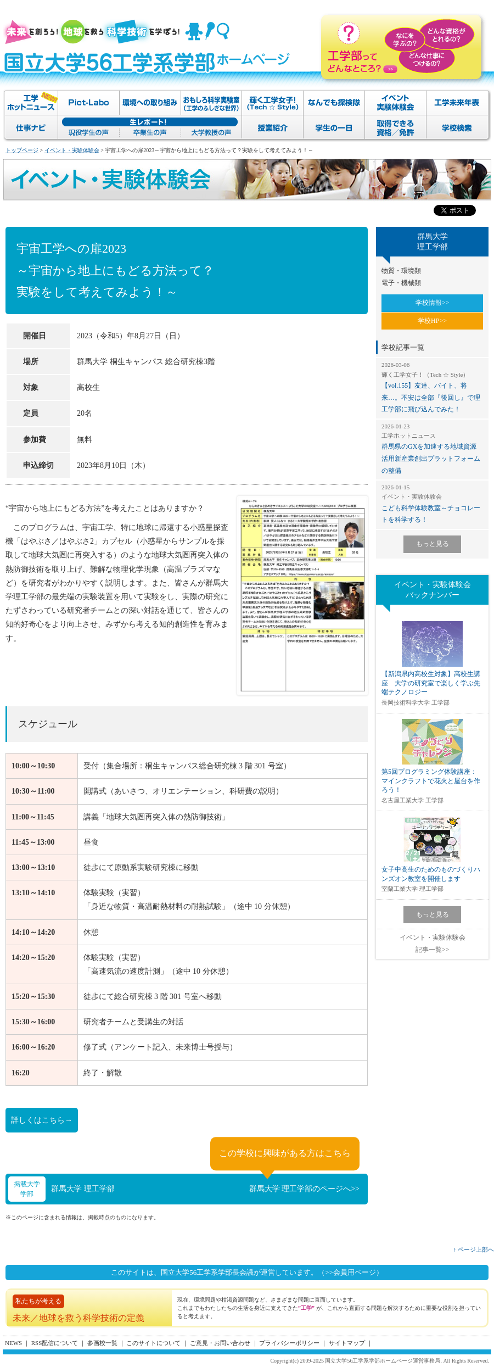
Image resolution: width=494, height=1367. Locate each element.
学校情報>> (433, 302)
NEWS (13, 1343)
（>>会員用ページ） (350, 1272)
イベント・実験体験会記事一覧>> (432, 943)
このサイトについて (153, 1343)
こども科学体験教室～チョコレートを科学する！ (432, 503)
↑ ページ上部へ (473, 1249)
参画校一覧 (102, 1343)
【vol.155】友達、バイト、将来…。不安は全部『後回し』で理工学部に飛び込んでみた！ (432, 387)
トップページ (21, 150)
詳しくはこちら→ (41, 1120)
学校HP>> (432, 321)
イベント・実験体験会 (71, 150)
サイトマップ (347, 1343)
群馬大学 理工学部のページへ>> (304, 1189)
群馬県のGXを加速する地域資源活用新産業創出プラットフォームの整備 (432, 448)
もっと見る (432, 544)
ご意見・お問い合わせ (220, 1343)
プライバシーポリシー (289, 1343)
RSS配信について (54, 1343)
